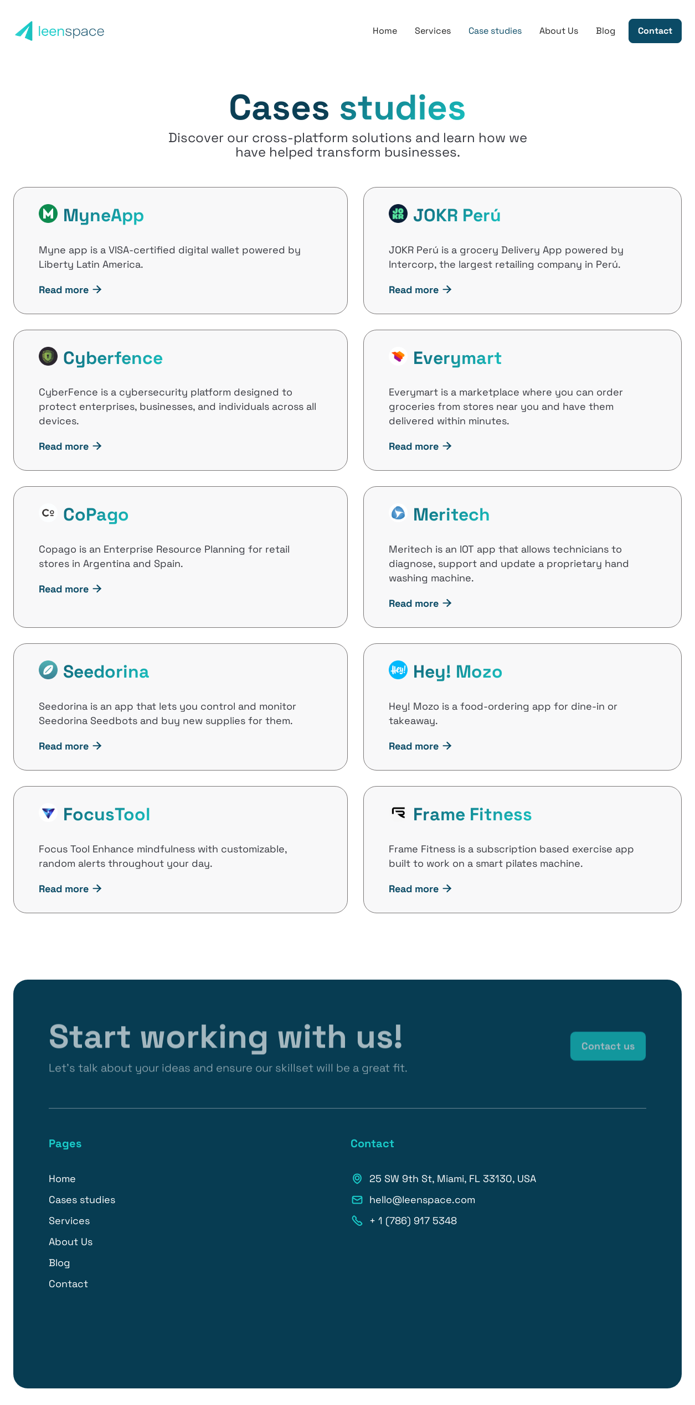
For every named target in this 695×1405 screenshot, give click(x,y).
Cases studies (82, 1199)
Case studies (495, 31)
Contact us (608, 1051)
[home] (59, 31)
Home (385, 31)
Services (433, 31)
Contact (655, 31)
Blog (605, 31)
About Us (558, 31)
